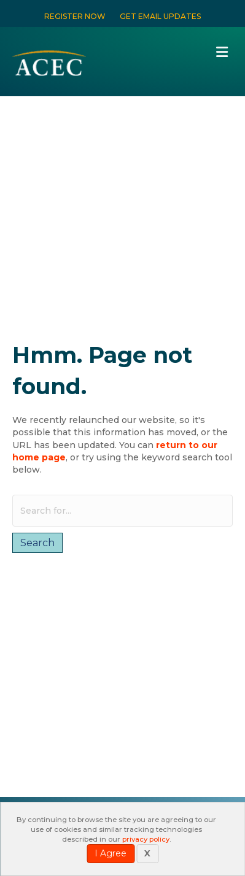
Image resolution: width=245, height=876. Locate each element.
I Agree (110, 853)
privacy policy (145, 839)
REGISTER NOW (75, 16)
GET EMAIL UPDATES (160, 16)
